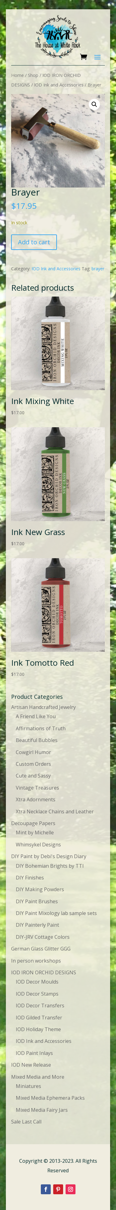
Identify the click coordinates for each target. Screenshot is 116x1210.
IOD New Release (31, 1064)
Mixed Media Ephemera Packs (50, 1097)
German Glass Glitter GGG (41, 948)
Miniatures (28, 1086)
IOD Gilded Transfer (39, 1017)
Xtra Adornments (35, 799)
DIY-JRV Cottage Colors (43, 937)
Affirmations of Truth (41, 728)
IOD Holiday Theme (38, 1029)
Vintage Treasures (37, 787)
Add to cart (34, 242)
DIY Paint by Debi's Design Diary (48, 856)
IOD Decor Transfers (40, 1005)
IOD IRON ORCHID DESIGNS (43, 972)
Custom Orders (33, 764)
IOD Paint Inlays (34, 1053)
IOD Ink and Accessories (59, 85)
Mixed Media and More (37, 1076)
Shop (33, 75)
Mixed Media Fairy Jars (42, 1110)
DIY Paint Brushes (37, 901)
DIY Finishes (30, 877)
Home (17, 75)
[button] (94, 104)
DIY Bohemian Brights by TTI (50, 865)
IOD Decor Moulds (37, 981)
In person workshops (36, 960)
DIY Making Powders (40, 889)
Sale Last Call (26, 1121)
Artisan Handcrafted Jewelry (43, 707)
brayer (98, 269)
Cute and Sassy (33, 775)
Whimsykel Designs (38, 844)
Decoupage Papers (33, 823)
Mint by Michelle (35, 832)
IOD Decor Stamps (37, 993)
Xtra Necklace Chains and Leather (55, 811)
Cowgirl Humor (33, 752)
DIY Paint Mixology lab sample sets (56, 913)
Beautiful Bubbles (37, 740)
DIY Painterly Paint (37, 924)
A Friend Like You (36, 716)
